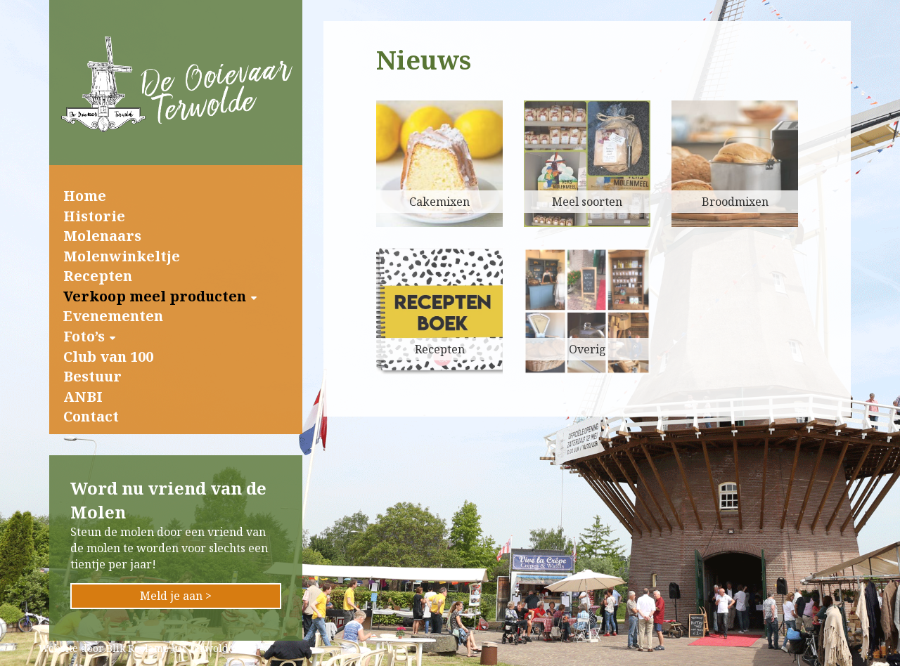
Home (84, 195)
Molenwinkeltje (121, 256)
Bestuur (92, 376)
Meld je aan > (176, 595)
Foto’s (84, 336)
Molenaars (102, 235)
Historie (94, 216)
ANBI (83, 396)
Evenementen (113, 315)
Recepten (97, 275)
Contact (91, 416)
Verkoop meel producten (154, 296)
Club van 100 (108, 356)
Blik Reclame (137, 648)
